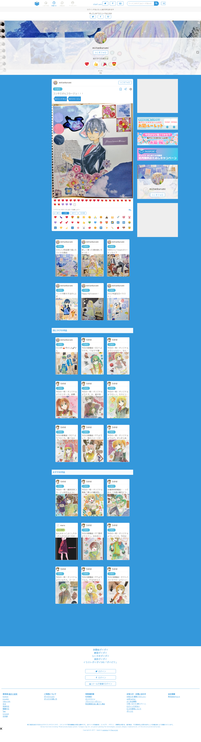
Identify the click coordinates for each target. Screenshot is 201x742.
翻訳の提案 (13, 694)
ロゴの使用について (134, 709)
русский (6, 714)
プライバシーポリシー (93, 701)
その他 (82, 213)
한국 (4, 704)
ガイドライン (90, 699)
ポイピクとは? (49, 696)
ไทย (4, 711)
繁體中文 (6, 709)
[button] (1, 729)
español (6, 699)
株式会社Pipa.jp (174, 696)
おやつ (74, 213)
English (5, 696)
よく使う (57, 213)
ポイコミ (130, 711)
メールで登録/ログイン (100, 683)
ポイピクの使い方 (50, 699)
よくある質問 (131, 701)
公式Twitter (131, 699)
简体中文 (6, 706)
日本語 (5, 716)
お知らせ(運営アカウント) (136, 696)
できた (57, 89)
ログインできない (133, 706)
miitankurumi (100, 48)
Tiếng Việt (6, 701)
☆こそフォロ (100, 52)
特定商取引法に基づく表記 (95, 704)
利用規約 (88, 696)
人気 (65, 213)
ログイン (100, 671)
